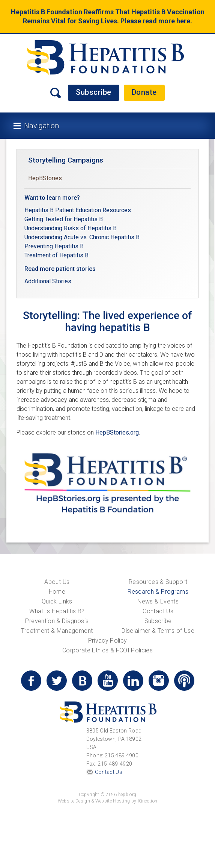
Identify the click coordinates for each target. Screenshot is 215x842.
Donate (144, 92)
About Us (56, 581)
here (183, 21)
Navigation (41, 125)
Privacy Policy (107, 640)
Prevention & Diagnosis (57, 621)
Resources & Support (158, 581)
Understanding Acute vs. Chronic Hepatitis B (82, 237)
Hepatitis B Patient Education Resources (77, 210)
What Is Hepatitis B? (56, 611)
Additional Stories (47, 281)
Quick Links (57, 601)
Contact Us (158, 611)
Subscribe (93, 92)
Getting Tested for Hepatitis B (64, 219)
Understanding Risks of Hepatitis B (70, 228)
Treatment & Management (57, 630)
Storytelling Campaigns (65, 160)
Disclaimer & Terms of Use (158, 630)
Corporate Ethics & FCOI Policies (107, 650)
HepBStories (45, 178)
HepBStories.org (117, 432)
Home (57, 591)
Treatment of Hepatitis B (56, 255)
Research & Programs (158, 591)
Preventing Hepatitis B (54, 246)
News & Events (158, 601)
